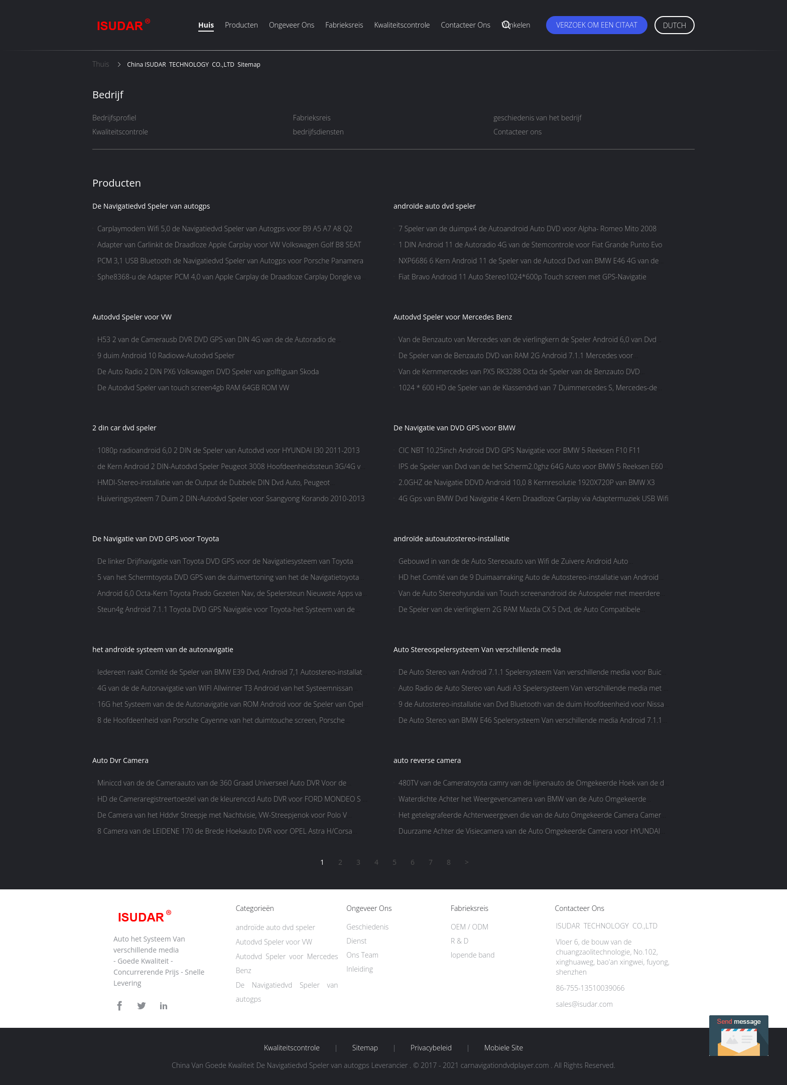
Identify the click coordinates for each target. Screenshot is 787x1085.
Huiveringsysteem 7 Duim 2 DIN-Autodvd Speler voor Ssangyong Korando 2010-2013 (231, 498)
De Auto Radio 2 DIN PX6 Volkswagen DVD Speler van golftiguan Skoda (208, 371)
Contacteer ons (466, 25)
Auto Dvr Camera (120, 760)
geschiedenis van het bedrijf (537, 117)
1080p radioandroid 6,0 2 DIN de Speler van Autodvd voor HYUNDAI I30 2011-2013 (228, 450)
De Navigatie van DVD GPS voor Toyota (155, 538)
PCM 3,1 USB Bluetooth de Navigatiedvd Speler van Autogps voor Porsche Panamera (230, 260)
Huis (206, 25)
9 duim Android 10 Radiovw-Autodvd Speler (166, 355)
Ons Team (362, 955)
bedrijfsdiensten (318, 131)
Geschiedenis (367, 927)
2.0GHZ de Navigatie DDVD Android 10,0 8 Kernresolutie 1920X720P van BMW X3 (527, 482)
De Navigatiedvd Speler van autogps (151, 206)
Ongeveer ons (291, 25)
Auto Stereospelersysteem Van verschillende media (477, 649)
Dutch (674, 25)
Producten (241, 25)
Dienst (356, 941)
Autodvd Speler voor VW (132, 317)
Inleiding (359, 969)
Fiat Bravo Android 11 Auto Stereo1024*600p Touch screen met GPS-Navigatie (522, 276)
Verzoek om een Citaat (596, 25)
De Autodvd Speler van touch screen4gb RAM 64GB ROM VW (193, 387)
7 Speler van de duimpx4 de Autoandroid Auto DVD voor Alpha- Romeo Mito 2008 (528, 228)
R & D (459, 941)
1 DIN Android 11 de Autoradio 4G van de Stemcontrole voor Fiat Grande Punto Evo (531, 244)
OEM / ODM (469, 927)
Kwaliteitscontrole (402, 25)
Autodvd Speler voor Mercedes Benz (453, 317)
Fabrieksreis (344, 25)
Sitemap (365, 1047)
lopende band (473, 955)
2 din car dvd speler (124, 427)
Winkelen (516, 25)
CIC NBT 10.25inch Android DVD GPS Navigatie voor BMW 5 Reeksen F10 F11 (519, 450)
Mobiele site (503, 1047)
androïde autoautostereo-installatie (451, 538)
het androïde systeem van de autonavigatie (162, 649)
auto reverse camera (427, 760)
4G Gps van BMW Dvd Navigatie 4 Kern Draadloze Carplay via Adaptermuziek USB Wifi (534, 498)
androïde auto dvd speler (435, 206)
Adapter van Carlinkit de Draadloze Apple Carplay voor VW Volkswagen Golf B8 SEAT (229, 244)
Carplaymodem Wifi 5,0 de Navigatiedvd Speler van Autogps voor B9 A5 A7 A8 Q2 (224, 228)
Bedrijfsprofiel (114, 117)
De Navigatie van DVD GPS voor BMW (454, 427)
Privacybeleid (431, 1047)
